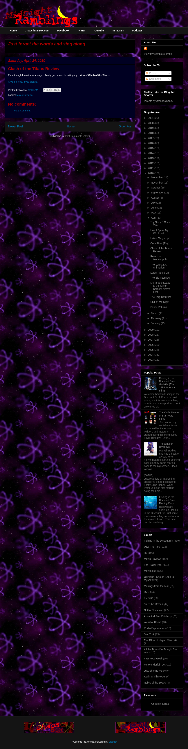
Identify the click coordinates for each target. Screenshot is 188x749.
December (157, 177)
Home (13, 30)
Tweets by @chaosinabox (158, 100)
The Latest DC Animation (158, 266)
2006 (151, 344)
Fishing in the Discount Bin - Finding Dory (167, 500)
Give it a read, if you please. (23, 81)
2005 (151, 349)
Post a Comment (21, 110)
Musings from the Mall (156, 586)
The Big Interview (160, 277)
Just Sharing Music (155, 670)
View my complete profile (158, 53)
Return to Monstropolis (159, 258)
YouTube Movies (153, 604)
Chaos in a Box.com (37, 30)
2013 (151, 158)
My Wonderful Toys (155, 664)
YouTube (98, 30)
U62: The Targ (152, 546)
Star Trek (149, 634)
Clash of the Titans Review (161, 250)
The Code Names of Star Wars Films (169, 415)
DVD (146, 591)
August (155, 197)
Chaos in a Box (160, 703)
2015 (151, 148)
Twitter (81, 30)
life (145, 552)
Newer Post (15, 126)
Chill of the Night (159, 301)
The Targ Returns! (160, 297)
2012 (151, 163)
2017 (151, 138)
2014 (151, 153)
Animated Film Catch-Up (158, 616)
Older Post (125, 126)
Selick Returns (158, 307)
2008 (151, 334)
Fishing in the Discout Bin (158, 540)
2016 (151, 143)
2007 (151, 339)
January (156, 323)
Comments (154, 78)
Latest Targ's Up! (159, 238)
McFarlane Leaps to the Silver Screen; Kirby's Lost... (160, 287)
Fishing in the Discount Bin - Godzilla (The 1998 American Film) (167, 384)
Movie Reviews (24, 95)
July (153, 202)
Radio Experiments (155, 628)
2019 (151, 128)
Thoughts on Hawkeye (166, 445)
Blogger (113, 741)
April (154, 217)
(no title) (148, 475)
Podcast (137, 30)
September (157, 192)
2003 (151, 359)
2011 (151, 168)
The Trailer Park (153, 564)
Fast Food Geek (153, 658)
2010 (151, 173)
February (156, 318)
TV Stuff (148, 598)
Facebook (63, 30)
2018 (151, 132)
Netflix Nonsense (153, 610)
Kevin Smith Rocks (154, 676)
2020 (151, 123)
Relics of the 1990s (155, 682)
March (155, 313)
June (154, 207)
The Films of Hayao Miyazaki (160, 640)
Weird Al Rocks (152, 622)
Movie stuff (150, 570)
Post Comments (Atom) (77, 136)
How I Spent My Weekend (159, 232)
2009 (151, 329)
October (156, 187)
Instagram (118, 30)
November (157, 182)
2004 (151, 354)
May (153, 212)
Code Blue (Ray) (159, 243)
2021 (151, 117)
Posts (151, 73)
